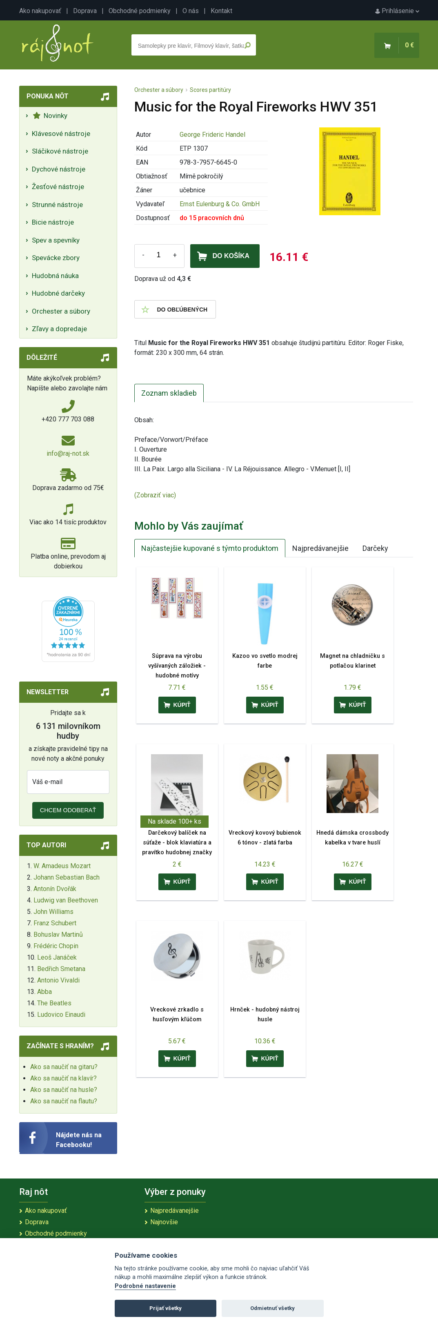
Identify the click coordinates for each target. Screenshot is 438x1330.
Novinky (50, 115)
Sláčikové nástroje (60, 151)
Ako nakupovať (40, 11)
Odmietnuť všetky (272, 1308)
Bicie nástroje (53, 222)
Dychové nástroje (58, 169)
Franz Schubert (54, 923)
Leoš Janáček (57, 957)
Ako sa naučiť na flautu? (63, 1101)
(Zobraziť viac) (155, 495)
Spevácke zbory (56, 258)
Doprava (85, 11)
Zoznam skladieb (169, 393)
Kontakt (221, 11)
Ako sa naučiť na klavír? (63, 1078)
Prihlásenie (397, 11)
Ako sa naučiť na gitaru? (64, 1067)
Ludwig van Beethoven (65, 900)
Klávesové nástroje (61, 133)
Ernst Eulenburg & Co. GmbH (220, 204)
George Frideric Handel (212, 134)
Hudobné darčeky (58, 293)
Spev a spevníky (56, 240)
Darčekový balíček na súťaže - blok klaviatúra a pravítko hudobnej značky (177, 842)
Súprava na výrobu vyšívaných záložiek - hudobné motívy (177, 666)
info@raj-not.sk (68, 453)
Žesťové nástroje (58, 187)
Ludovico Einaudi (61, 1014)
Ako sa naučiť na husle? (63, 1090)
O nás (190, 11)
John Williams (53, 912)
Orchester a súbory (61, 311)
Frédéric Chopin (55, 946)
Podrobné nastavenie (145, 1286)
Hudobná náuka (55, 276)
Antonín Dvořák (54, 889)
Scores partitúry (210, 90)
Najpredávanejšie (320, 548)
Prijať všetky (165, 1308)
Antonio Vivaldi (58, 980)
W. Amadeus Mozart (62, 866)
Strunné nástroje (57, 205)
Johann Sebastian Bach (66, 877)
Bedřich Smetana (61, 969)
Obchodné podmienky (140, 11)
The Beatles (54, 1003)
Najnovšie (164, 1222)
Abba (44, 992)
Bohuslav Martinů (58, 934)
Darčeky (375, 548)
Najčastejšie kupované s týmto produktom (209, 548)
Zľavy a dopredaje (59, 329)
